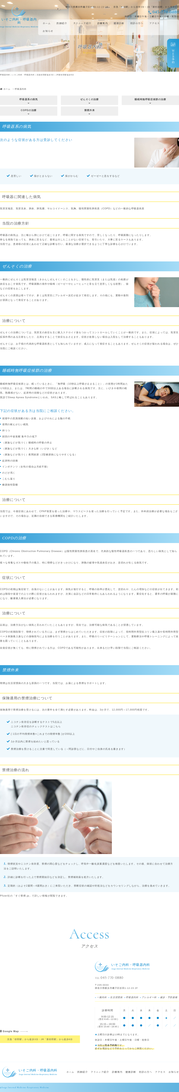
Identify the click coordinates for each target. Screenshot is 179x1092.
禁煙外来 (89, 112)
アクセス (154, 23)
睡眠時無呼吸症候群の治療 (150, 101)
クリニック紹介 (82, 23)
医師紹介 (62, 23)
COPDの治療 (28, 112)
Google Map (9, 1031)
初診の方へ (136, 23)
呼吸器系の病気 (28, 101)
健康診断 (119, 23)
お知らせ (48, 31)
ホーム (47, 23)
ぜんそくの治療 (89, 101)
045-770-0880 (165, 12)
